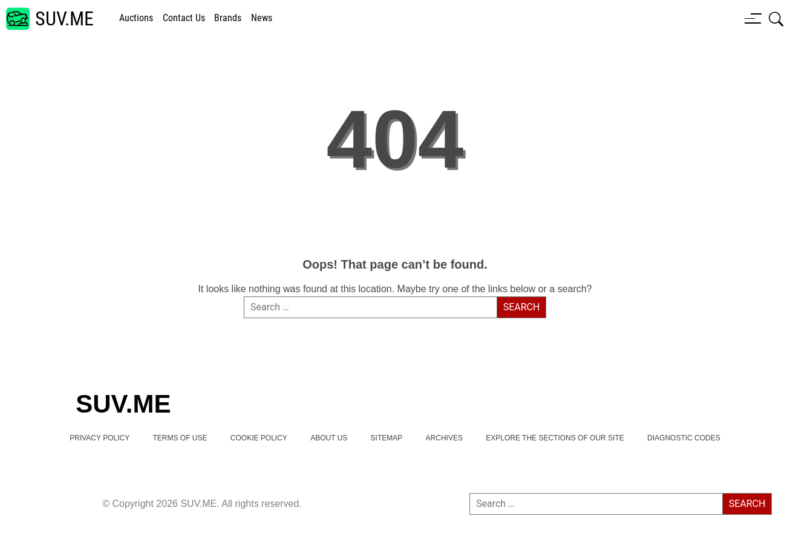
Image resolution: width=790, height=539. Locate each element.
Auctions (136, 18)
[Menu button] (753, 18)
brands (227, 18)
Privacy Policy (99, 438)
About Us (328, 438)
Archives (444, 438)
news (261, 18)
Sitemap (387, 438)
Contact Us (184, 18)
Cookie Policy (258, 438)
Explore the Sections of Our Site (555, 438)
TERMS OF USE (179, 438)
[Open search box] (776, 18)
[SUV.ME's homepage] (50, 19)
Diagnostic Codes (683, 438)
